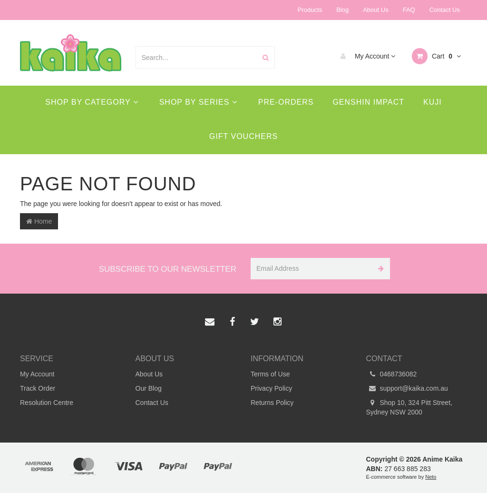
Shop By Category (91, 102)
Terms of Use (270, 374)
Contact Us (444, 9)
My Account (365, 56)
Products (310, 9)
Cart (436, 56)
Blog (342, 9)
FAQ (409, 9)
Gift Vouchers (243, 136)
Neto (430, 477)
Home (39, 221)
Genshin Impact (368, 102)
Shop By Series (198, 102)
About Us (375, 9)
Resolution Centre (46, 402)
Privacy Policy (271, 388)
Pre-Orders (286, 102)
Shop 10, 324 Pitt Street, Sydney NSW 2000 (409, 407)
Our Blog (149, 388)
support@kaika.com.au (407, 388)
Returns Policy (272, 402)
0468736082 (391, 374)
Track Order (37, 388)
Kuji (432, 102)
